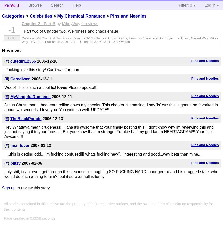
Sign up (9, 188)
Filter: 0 (185, 5)
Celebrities (41, 16)
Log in (210, 5)
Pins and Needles (128, 16)
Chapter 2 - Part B (39, 24)
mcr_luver (20, 145)
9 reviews (90, 24)
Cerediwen (20, 79)
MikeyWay (71, 24)
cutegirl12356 (23, 61)
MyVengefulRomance (30, 97)
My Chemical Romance (81, 16)
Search (57, 5)
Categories (13, 16)
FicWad (11, 5)
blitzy (15, 163)
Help (77, 5)
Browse (35, 5)
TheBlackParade (26, 119)
